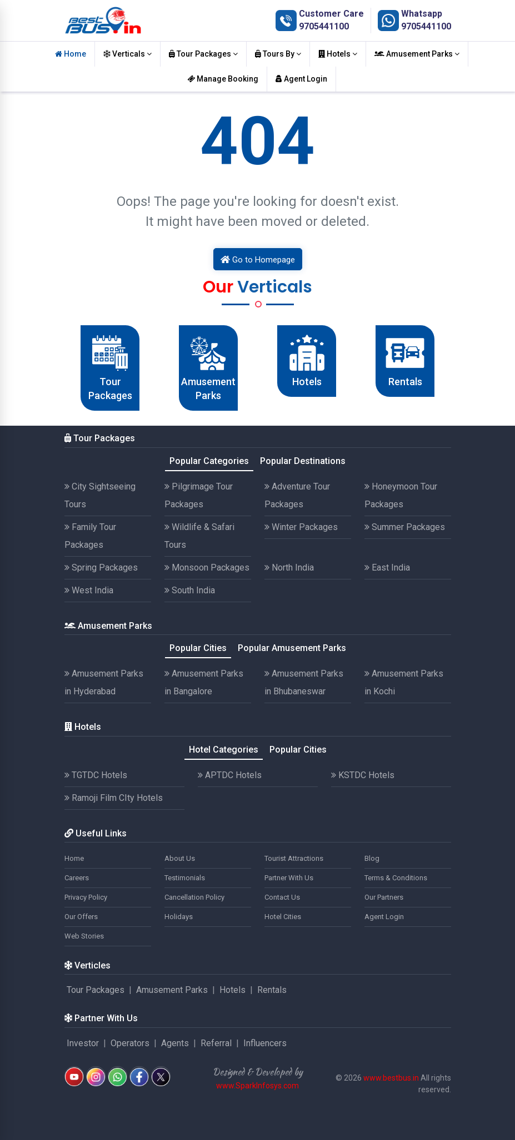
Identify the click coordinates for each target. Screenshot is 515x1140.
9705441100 (324, 26)
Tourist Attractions (293, 858)
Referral (216, 1043)
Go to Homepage (258, 260)
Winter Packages (301, 527)
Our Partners (383, 897)
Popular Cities (198, 648)
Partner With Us (288, 878)
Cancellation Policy (194, 897)
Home (70, 53)
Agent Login (301, 78)
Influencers (265, 1043)
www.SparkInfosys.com (257, 1085)
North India (289, 567)
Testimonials (184, 878)
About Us (179, 858)
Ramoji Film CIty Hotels (113, 798)
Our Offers (81, 916)
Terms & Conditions (395, 878)
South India (189, 590)
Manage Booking (222, 78)
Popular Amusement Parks (292, 648)
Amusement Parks (416, 53)
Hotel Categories (223, 749)
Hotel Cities (282, 916)
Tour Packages (203, 53)
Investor (83, 1043)
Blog (371, 858)
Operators (130, 1043)
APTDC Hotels (230, 775)
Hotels (337, 53)
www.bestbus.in (391, 1077)
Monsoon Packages (206, 567)
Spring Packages (101, 567)
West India (88, 590)
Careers (76, 878)
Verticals (127, 53)
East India (387, 567)
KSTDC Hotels (362, 775)
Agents (175, 1043)
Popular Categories (209, 461)
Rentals (272, 990)
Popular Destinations (303, 461)
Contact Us (282, 897)
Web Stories (84, 936)
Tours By (278, 53)
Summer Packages (404, 527)
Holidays (178, 916)
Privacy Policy (85, 897)
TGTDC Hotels (95, 775)
